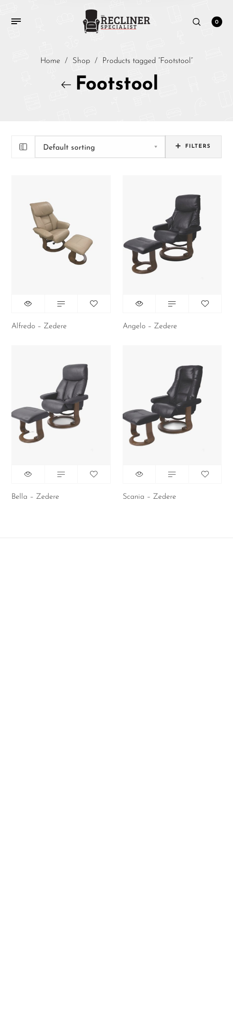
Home (50, 61)
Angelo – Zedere (150, 326)
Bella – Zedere (35, 497)
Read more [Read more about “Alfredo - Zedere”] (61, 303)
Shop (81, 61)
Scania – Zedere (149, 497)
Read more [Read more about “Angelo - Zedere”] (172, 303)
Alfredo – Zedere (39, 326)
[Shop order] (100, 146)
